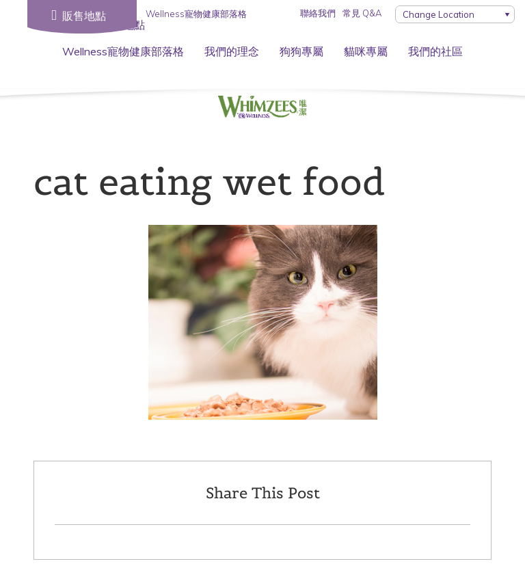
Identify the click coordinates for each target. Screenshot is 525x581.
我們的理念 (231, 51)
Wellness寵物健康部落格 (123, 51)
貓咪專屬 (366, 51)
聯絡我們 (318, 13)
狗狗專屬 (301, 51)
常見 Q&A (361, 13)
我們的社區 (435, 51)
